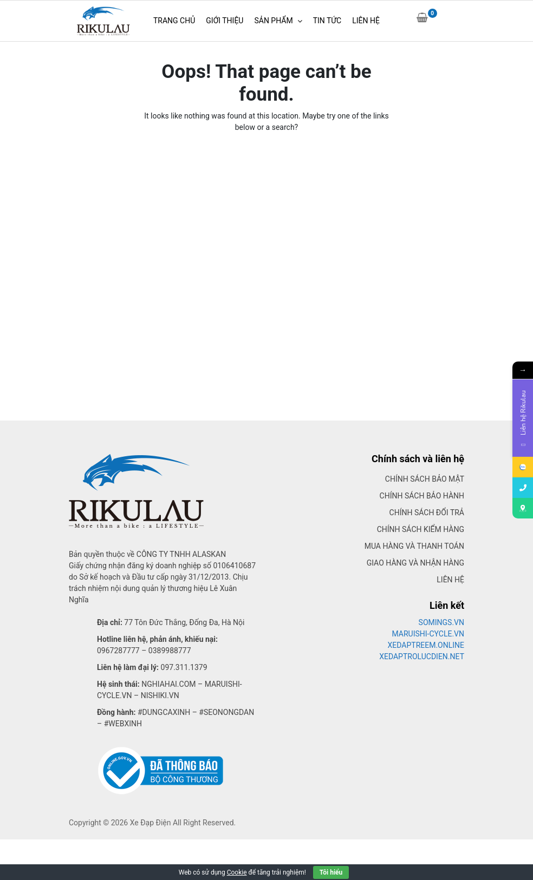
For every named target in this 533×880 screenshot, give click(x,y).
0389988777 (169, 650)
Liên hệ (450, 579)
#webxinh (123, 723)
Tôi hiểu (331, 872)
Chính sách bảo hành (422, 495)
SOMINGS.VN (441, 622)
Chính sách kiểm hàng (420, 529)
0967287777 (118, 650)
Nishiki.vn (160, 695)
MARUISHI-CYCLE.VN (428, 633)
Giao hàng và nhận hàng (415, 563)
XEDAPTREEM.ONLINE (426, 645)
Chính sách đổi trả (426, 512)
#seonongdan (226, 712)
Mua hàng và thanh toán (414, 546)
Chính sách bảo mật (424, 479)
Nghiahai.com (168, 684)
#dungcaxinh (164, 712)
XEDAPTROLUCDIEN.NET (421, 656)
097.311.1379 (184, 667)
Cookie (237, 872)
